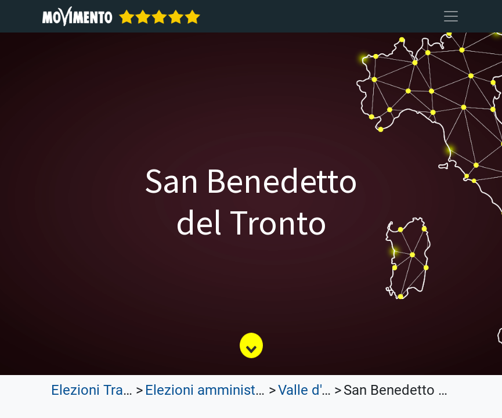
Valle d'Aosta (318, 390)
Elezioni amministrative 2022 (234, 390)
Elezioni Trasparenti (112, 390)
